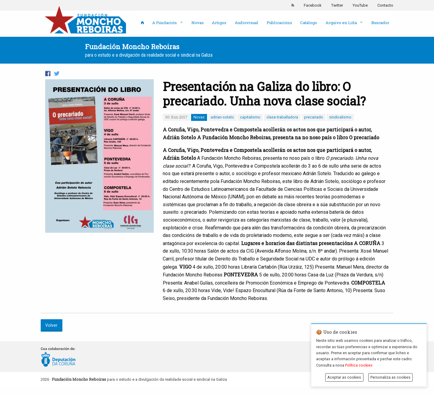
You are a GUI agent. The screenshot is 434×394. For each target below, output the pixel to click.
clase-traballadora (282, 117)
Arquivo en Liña (341, 22)
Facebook (313, 5)
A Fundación (164, 22)
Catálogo (308, 22)
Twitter (337, 5)
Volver (51, 325)
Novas (197, 22)
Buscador (380, 22)
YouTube (360, 5)
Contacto (385, 5)
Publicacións (279, 22)
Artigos (219, 22)
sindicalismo (340, 117)
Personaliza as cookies (390, 377)
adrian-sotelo (222, 117)
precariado (313, 117)
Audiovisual (246, 22)
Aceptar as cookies (344, 377)
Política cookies (359, 365)
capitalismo (250, 117)
